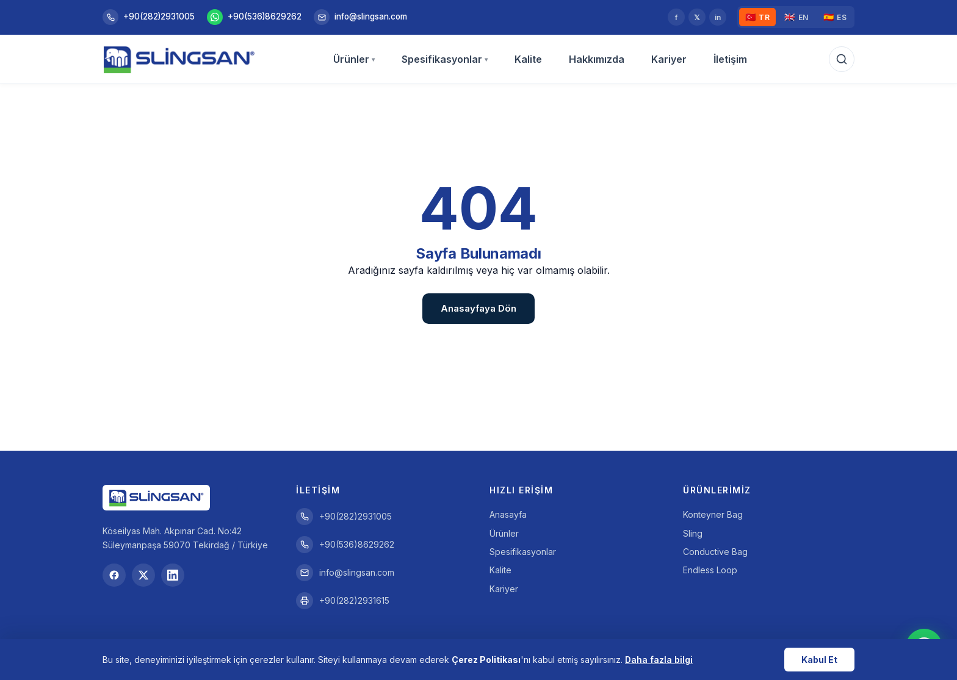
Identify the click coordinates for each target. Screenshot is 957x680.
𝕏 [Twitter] (697, 17)
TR (757, 17)
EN (796, 17)
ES (835, 17)
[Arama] (841, 59)
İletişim (730, 59)
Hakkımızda (596, 59)
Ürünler (354, 59)
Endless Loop (710, 570)
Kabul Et (819, 659)
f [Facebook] (676, 17)
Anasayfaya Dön (478, 308)
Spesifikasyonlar (445, 59)
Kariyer (669, 59)
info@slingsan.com (360, 17)
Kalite (528, 59)
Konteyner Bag (713, 514)
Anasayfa (508, 514)
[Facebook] (114, 575)
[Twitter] (143, 575)
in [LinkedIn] (718, 17)
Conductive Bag (715, 551)
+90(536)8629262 (254, 17)
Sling (692, 533)
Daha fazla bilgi (659, 659)
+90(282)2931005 (149, 17)
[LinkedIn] (172, 575)
